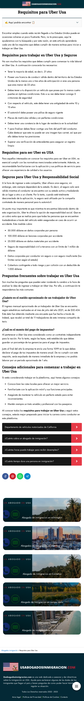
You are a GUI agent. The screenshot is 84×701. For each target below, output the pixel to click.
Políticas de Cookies (51, 697)
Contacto (64, 697)
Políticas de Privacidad (32, 697)
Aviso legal (16, 697)
